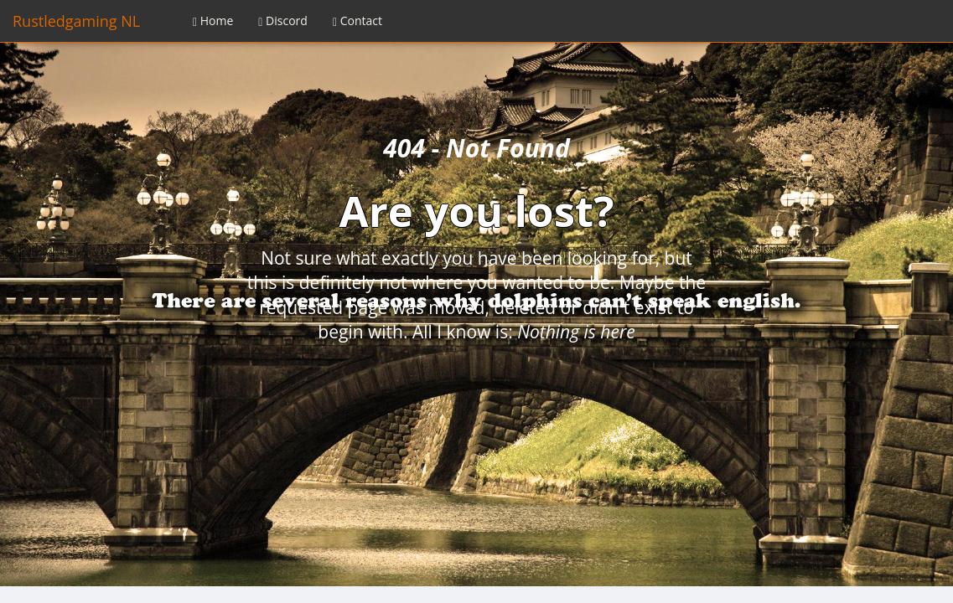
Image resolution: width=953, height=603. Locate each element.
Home (213, 20)
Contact (357, 20)
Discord (283, 20)
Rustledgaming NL (76, 21)
